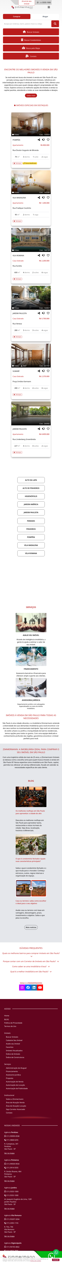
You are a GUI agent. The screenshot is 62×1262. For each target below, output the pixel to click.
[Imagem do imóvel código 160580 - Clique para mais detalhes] (31, 182)
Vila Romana (31, 553)
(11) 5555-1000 (11, 1191)
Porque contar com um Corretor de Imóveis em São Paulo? (31, 961)
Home (6, 1015)
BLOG (6, 1019)
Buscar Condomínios (31, 40)
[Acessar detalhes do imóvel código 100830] (31, 162)
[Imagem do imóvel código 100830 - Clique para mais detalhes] (31, 124)
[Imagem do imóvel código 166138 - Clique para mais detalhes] (31, 240)
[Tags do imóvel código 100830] (31, 134)
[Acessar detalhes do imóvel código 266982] (31, 451)
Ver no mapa (9, 1153)
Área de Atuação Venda (15, 1102)
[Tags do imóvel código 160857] (31, 308)
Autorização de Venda (14, 1081)
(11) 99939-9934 (11, 1164)
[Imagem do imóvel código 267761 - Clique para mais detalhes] (31, 356)
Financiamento (12, 1071)
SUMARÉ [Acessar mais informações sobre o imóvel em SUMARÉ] (16, 371)
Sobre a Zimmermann (14, 1099)
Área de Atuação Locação (16, 1106)
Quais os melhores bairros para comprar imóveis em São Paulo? (31, 954)
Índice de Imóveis (13, 1054)
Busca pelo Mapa (31, 48)
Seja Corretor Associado (15, 1109)
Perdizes (31, 521)
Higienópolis (31, 496)
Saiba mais (31, 95)
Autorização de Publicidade (17, 1088)
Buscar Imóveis (31, 31)
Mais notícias (31, 927)
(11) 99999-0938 (11, 1136)
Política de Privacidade (13, 1023)
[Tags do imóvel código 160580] (31, 192)
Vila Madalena (31, 545)
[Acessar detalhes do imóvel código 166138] (31, 277)
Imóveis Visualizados (14, 1050)
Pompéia (31, 537)
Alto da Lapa (31, 480)
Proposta (9, 1078)
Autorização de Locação (15, 1085)
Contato (31, 56)
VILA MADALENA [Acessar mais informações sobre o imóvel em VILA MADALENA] (19, 198)
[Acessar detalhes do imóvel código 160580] (31, 219)
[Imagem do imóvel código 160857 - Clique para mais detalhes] (31, 298)
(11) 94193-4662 (11, 1247)
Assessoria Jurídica (13, 1075)
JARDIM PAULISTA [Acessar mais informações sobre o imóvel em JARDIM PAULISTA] (20, 313)
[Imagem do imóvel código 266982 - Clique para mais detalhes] (31, 413)
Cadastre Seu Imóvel (14, 1040)
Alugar (45, 16)
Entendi (55, 1260)
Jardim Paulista (31, 512)
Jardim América (31, 504)
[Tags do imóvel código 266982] (31, 423)
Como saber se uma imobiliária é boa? (31, 966)
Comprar (16, 16)
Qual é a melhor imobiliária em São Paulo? (31, 971)
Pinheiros (31, 529)
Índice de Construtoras (15, 1057)
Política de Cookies (35, 1261)
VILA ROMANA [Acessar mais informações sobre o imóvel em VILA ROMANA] (18, 255)
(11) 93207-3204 (11, 1219)
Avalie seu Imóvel (13, 1044)
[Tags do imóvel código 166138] (31, 250)
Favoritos (9, 1047)
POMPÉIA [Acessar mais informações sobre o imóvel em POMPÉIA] (16, 140)
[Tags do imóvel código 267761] (31, 366)
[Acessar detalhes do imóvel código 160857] (31, 335)
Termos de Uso (10, 1026)
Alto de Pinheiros (31, 488)
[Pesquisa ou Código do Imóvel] (26, 23)
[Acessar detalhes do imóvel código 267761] (31, 393)
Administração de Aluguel (16, 1068)
